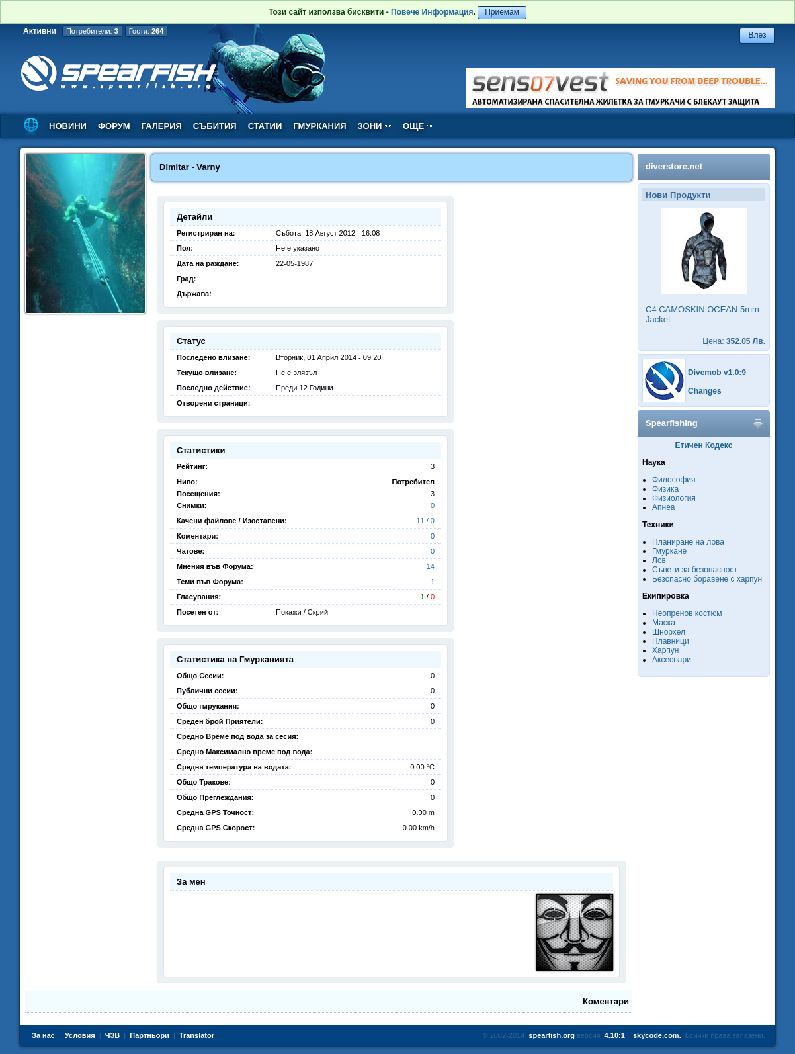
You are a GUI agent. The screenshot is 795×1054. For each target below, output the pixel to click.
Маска (663, 622)
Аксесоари (671, 659)
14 (431, 566)
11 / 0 (425, 521)
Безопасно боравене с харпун (707, 579)
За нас (43, 1035)
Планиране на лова (688, 542)
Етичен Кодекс (704, 445)
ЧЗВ (112, 1035)
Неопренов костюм (687, 613)
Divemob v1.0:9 (717, 372)
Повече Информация (432, 12)
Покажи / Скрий (302, 612)
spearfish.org (551, 1035)
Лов (659, 560)
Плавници (670, 641)
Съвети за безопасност (694, 569)
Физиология (674, 498)
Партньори (149, 1035)
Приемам (502, 12)
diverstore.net (674, 166)
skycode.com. (657, 1035)
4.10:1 (615, 1035)
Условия (80, 1035)
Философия (674, 479)
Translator (196, 1035)
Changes (705, 391)
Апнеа (663, 507)
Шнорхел (668, 632)
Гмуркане (669, 551)
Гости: (146, 31)
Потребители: (92, 31)
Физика (665, 489)
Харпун (665, 650)
